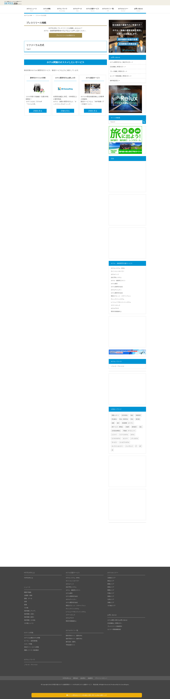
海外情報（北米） (29, 614)
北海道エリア (111, 578)
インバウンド (129, 446)
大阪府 (127, 426)
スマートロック (115, 305)
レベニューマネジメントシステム (121, 302)
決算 (25, 601)
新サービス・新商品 (117, 426)
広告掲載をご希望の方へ (114, 623)
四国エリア (110, 596)
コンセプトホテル (124, 442)
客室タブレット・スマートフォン (121, 296)
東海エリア (110, 587)
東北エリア (110, 581)
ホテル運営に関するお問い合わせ (117, 620)
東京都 (138, 419)
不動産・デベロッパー (129, 430)
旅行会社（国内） (71, 642)
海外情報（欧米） (29, 617)
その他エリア (111, 605)
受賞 (25, 604)
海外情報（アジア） (30, 611)
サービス (114, 442)
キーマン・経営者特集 (30, 641)
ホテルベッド (115, 274)
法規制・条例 (28, 595)
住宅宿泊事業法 (116, 430)
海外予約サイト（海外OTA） (74, 638)
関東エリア (110, 584)
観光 (132, 415)
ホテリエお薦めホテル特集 (32, 638)
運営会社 (75, 678)
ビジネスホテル (116, 438)
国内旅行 (134, 426)
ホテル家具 (114, 283)
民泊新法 (114, 419)
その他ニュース (28, 623)
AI (112, 450)
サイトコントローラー (117, 271)
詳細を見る (37, 111)
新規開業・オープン (127, 423)
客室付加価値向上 (116, 311)
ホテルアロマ (115, 308)
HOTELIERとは (28, 578)
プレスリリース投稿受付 (114, 626)
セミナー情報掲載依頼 (114, 629)
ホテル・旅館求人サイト (118, 280)
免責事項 (90, 678)
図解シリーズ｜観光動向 (31, 650)
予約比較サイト (70, 645)
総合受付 (83, 678)
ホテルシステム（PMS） (118, 268)
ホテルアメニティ (116, 290)
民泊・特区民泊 (123, 419)
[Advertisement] (127, 176)
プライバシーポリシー (101, 678)
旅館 (113, 423)
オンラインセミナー (117, 446)
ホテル (132, 434)
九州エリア (110, 599)
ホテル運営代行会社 (117, 293)
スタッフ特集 (28, 644)
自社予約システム (116, 277)
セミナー (125, 438)
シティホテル (134, 438)
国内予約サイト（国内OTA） (74, 635)
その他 (26, 608)
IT (136, 446)
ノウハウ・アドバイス (117, 366)
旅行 (118, 423)
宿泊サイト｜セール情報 (31, 647)
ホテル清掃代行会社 (117, 286)
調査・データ (28, 598)
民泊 (132, 419)
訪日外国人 (125, 415)
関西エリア (110, 590)
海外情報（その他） (30, 620)
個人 (141, 426)
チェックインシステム (117, 299)
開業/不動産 (27, 592)
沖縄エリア (110, 602)
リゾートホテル (123, 434)
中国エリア (110, 593)
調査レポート (115, 415)
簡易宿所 (138, 415)
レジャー (114, 434)
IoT (140, 446)
